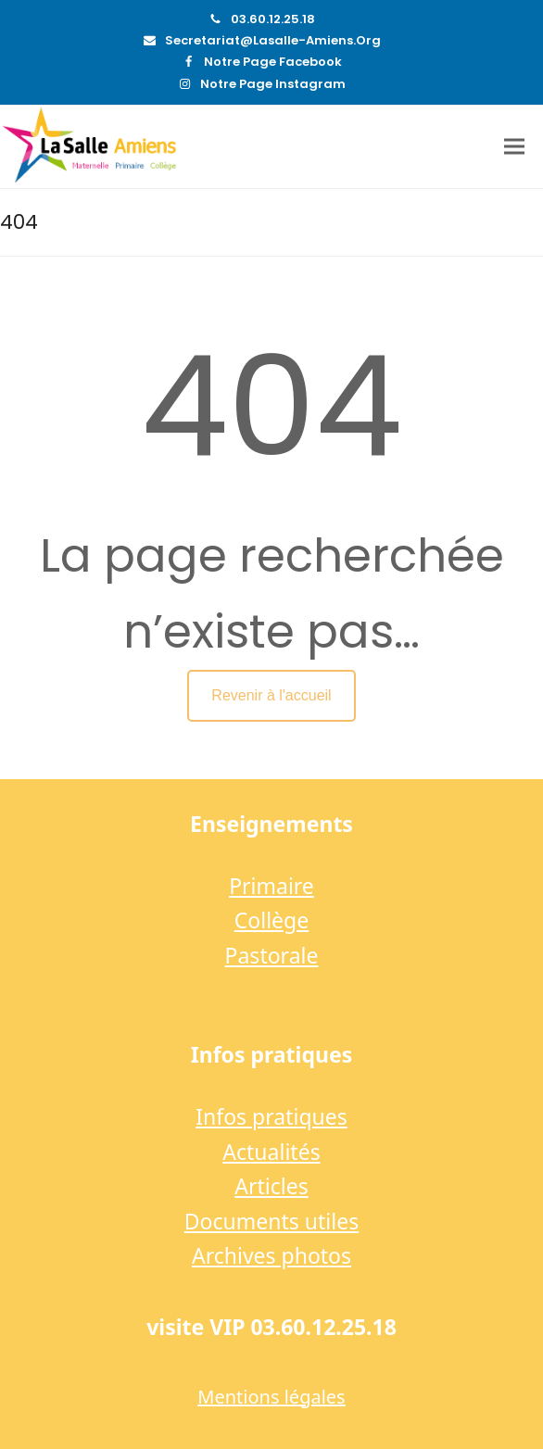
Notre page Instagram (273, 84)
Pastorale (272, 955)
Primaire (271, 886)
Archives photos (271, 1255)
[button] (514, 147)
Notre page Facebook (273, 61)
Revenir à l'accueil (271, 695)
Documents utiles (271, 1221)
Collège (271, 920)
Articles (271, 1186)
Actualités (271, 1151)
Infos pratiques (271, 1116)
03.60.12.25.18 (273, 19)
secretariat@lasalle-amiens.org (273, 40)
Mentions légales (271, 1396)
